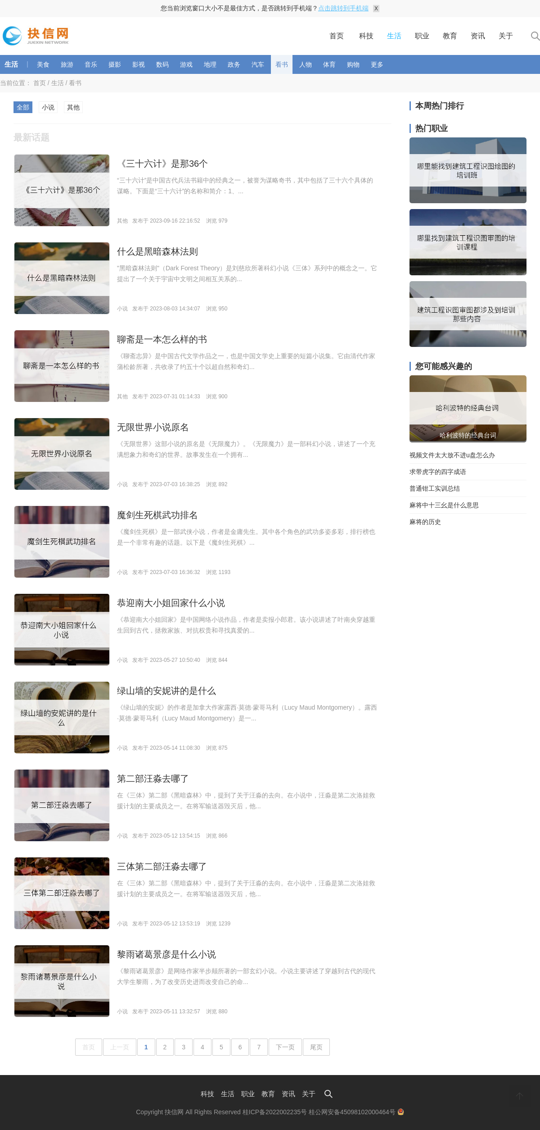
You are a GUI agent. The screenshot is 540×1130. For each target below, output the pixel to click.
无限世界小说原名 (153, 427)
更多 (377, 64)
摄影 (114, 64)
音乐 (91, 64)
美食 (43, 64)
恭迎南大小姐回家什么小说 (171, 603)
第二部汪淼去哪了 (153, 779)
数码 (162, 64)
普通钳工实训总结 (435, 488)
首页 (336, 36)
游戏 (186, 64)
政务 (234, 64)
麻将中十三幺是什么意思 (444, 505)
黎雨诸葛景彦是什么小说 (166, 954)
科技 (366, 36)
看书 (281, 64)
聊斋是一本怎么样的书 (162, 339)
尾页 (316, 1047)
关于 (506, 36)
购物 (353, 64)
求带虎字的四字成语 (438, 471)
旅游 (67, 64)
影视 (138, 64)
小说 (48, 107)
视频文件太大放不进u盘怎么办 (452, 455)
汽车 (258, 64)
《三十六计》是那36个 (162, 164)
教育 (450, 36)
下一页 (285, 1047)
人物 (305, 64)
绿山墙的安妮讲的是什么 (166, 691)
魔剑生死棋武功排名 (157, 515)
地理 (210, 64)
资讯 (478, 36)
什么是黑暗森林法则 (157, 251)
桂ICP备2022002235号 (275, 1112)
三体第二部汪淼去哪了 (162, 866)
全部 (23, 107)
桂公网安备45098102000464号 (356, 1112)
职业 (422, 36)
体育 (329, 64)
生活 (394, 36)
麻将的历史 (425, 521)
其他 (73, 107)
